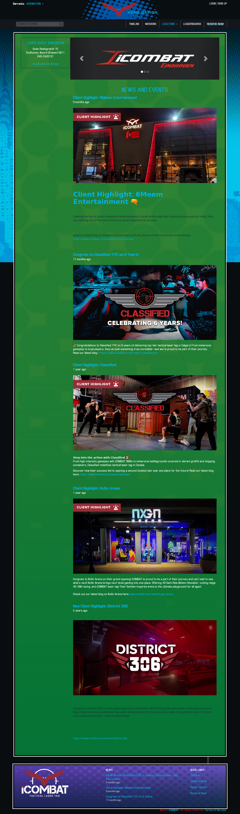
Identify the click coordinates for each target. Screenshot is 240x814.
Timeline (195, 775)
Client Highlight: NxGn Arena (96, 488)
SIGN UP (222, 3)
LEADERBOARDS (192, 24)
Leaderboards (198, 781)
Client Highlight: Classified (94, 365)
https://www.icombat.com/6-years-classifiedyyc (128, 353)
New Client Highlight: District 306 (100, 606)
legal (56, 64)
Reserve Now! (198, 793)
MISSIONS (150, 24)
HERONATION (35, 4)
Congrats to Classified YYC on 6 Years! (106, 255)
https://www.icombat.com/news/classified (105, 474)
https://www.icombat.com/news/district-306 (100, 738)
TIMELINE (134, 24)
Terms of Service (215, 810)
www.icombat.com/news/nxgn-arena (151, 594)
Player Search (198, 787)
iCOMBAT (174, 810)
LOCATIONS (170, 24)
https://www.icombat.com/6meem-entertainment (103, 239)
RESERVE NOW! (215, 24)
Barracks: (19, 4)
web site (45, 64)
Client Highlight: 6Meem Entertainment (105, 98)
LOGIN (212, 3)
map (34, 64)
